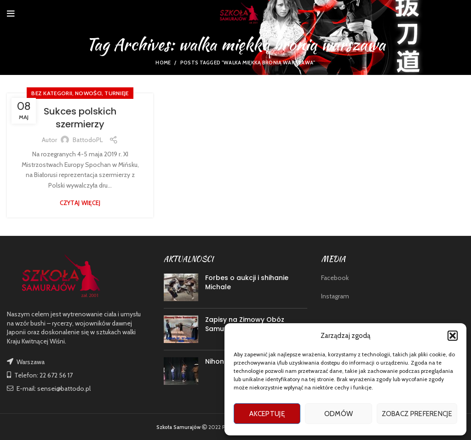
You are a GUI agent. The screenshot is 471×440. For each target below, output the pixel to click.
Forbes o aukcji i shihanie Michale (246, 282)
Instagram (335, 296)
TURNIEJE (116, 93)
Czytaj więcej (80, 203)
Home (163, 62)
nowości (88, 93)
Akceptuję (267, 414)
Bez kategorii (51, 93)
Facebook (335, 278)
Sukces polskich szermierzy (80, 118)
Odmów (338, 414)
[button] (452, 335)
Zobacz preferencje (417, 414)
